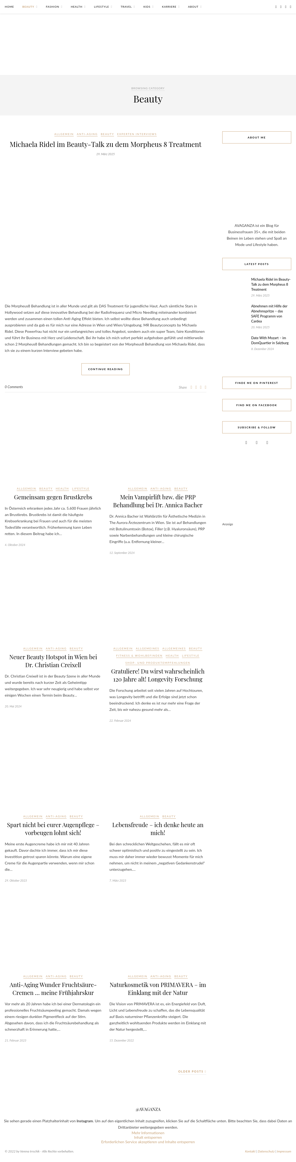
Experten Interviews (137, 134)
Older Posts (192, 1071)
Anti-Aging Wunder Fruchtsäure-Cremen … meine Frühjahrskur (53, 989)
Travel (126, 6)
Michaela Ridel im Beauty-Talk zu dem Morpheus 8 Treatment (106, 144)
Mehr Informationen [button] (148, 1132)
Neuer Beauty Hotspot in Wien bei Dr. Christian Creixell (53, 661)
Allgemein (64, 134)
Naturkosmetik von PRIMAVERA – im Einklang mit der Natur (158, 989)
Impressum (284, 1151)
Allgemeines (147, 648)
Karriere (169, 6)
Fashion (52, 6)
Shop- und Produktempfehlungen (157, 662)
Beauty (28, 6)
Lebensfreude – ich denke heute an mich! (157, 829)
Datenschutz (266, 1151)
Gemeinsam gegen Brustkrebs (53, 497)
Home (9, 6)
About (193, 6)
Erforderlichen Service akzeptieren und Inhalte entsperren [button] (148, 1141)
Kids (146, 6)
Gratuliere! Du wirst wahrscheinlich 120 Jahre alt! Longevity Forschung (157, 675)
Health (76, 6)
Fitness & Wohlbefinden (139, 655)
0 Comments (14, 387)
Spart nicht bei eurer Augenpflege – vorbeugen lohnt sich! (53, 829)
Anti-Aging (87, 134)
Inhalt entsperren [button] (148, 1137)
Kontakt (250, 1151)
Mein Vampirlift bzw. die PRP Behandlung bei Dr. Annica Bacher (158, 501)
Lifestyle (101, 6)
